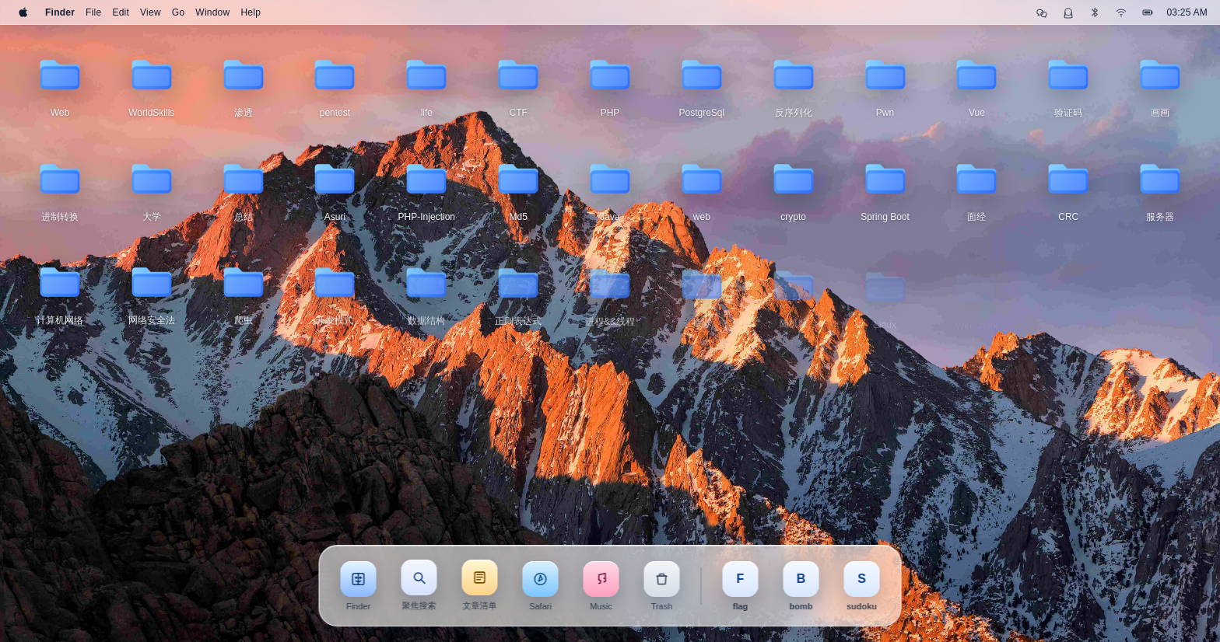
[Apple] (23, 12)
